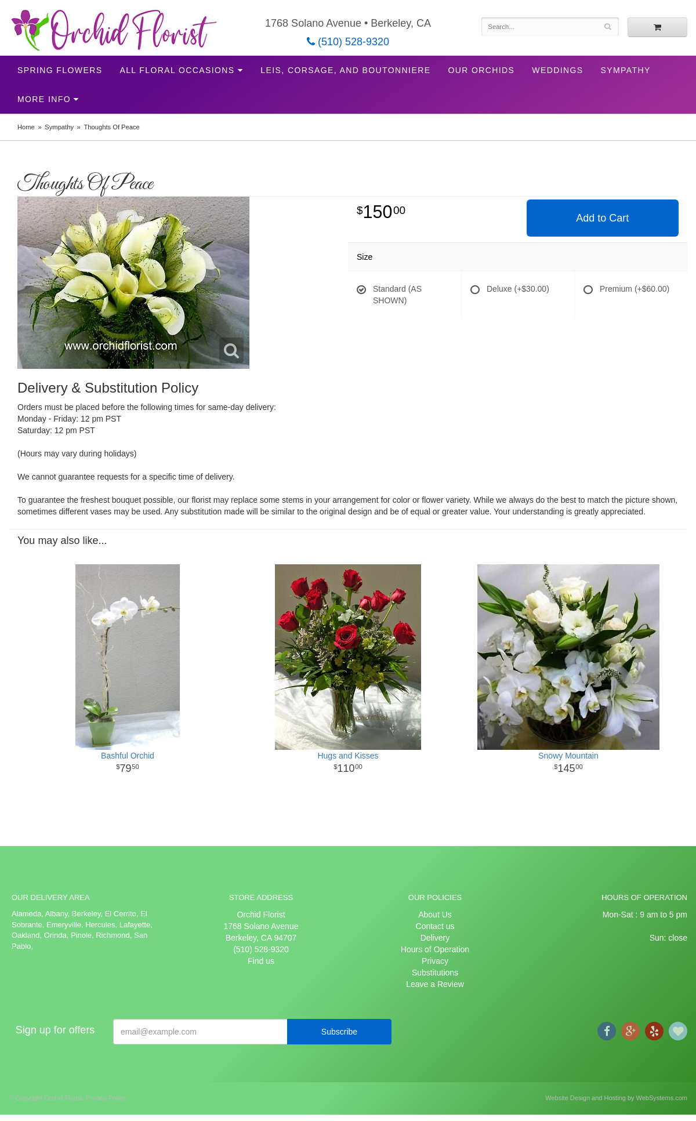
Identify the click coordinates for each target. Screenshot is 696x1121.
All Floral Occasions (176, 70)
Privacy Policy (105, 1097)
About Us (435, 914)
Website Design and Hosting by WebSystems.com (616, 1097)
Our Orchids (481, 70)
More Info (44, 99)
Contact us (435, 926)
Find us (261, 961)
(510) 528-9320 (348, 42)
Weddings (557, 70)
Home (26, 127)
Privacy (435, 961)
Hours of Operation (435, 949)
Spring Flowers (59, 70)
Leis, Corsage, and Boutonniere (345, 70)
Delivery (435, 937)
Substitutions (435, 972)
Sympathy (626, 70)
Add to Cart (602, 218)
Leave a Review (435, 984)
